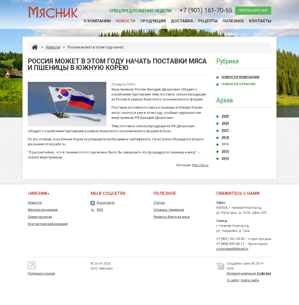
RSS (100, 210)
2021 (225, 130)
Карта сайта (250, 280)
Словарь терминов (168, 210)
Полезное (233, 21)
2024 (225, 123)
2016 (225, 144)
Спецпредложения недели (140, 10)
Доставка (182, 21)
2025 (225, 116)
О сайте (233, 280)
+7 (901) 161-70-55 (205, 10)
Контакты (260, 21)
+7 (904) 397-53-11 (230, 244)
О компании (97, 21)
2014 (225, 158)
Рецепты (208, 21)
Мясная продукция (43, 210)
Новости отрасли (238, 84)
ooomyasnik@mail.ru (232, 249)
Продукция (153, 21)
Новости (125, 21)
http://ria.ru (200, 165)
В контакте (105, 203)
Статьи (159, 203)
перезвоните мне (253, 10)
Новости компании (240, 77)
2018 (225, 137)
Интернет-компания (249, 273)
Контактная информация (48, 224)
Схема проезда (40, 217)
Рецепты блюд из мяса (171, 217)
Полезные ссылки (41, 273)
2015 (225, 151)
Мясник (53, 11)
